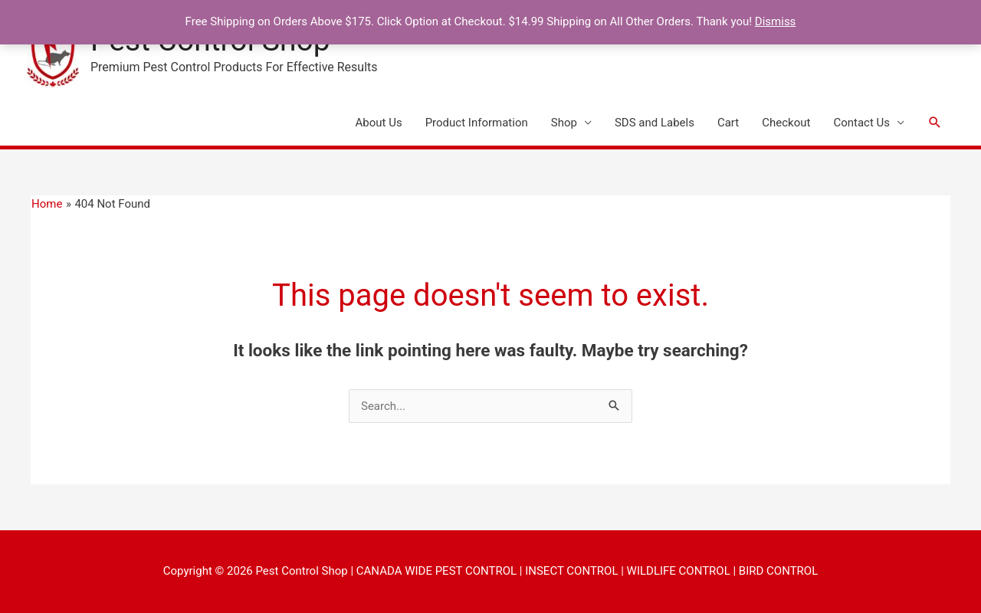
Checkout (786, 122)
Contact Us (861, 122)
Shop (564, 122)
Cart (728, 122)
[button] (935, 122)
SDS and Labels (654, 122)
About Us (379, 122)
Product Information (476, 122)
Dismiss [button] (775, 21)
